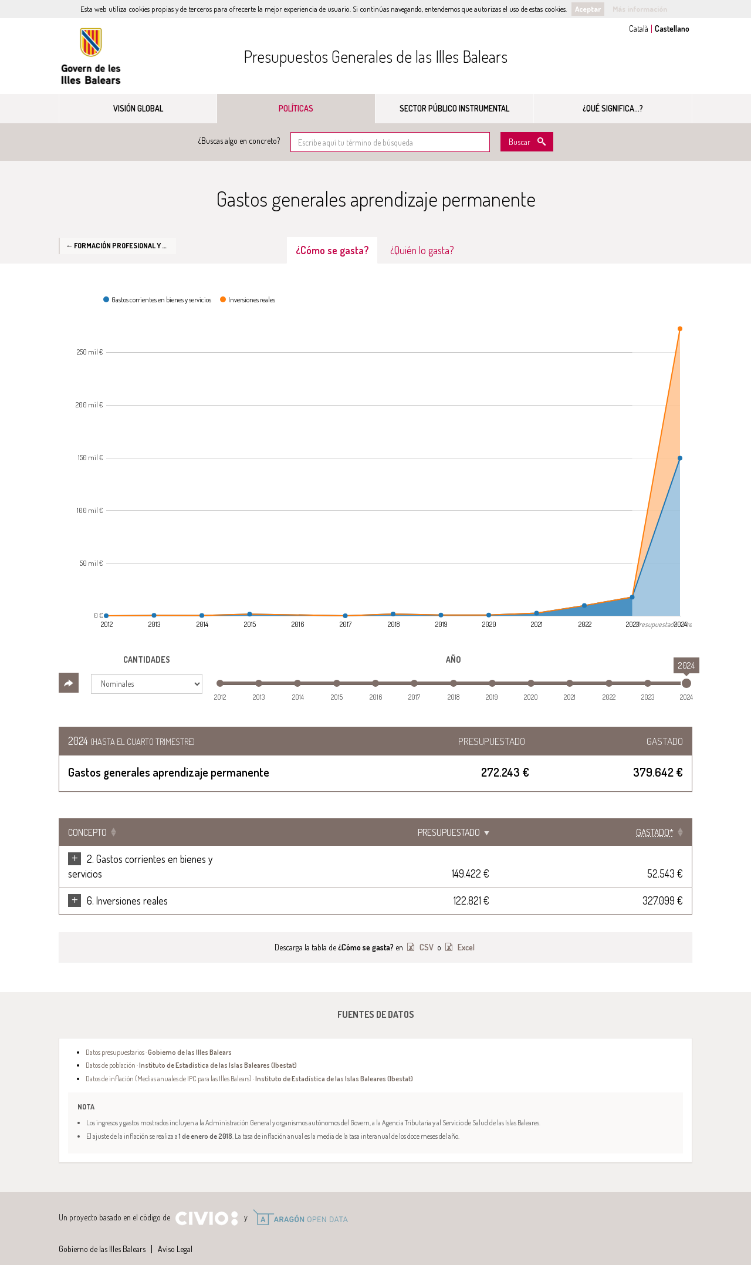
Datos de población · (191, 1050)
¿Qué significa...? (613, 108)
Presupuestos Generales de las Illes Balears (375, 56)
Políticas (296, 108)
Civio (206, 1204)
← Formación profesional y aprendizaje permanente (121, 245)
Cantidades (146, 659)
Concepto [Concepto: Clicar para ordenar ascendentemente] (87, 832)
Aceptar (588, 9)
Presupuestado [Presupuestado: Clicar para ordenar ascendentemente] (568, 832)
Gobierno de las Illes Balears (91, 56)
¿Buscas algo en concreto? (239, 141)
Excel (465, 932)
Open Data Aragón (300, 1203)
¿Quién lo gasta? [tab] (422, 250)
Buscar (519, 142)
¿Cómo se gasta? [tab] (332, 250)
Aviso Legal (175, 1234)
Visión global (138, 108)
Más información (640, 9)
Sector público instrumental (454, 108)
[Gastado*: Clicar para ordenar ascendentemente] (654, 832)
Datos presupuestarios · (159, 1037)
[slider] (686, 683)
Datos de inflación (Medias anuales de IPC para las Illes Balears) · (249, 1063)
